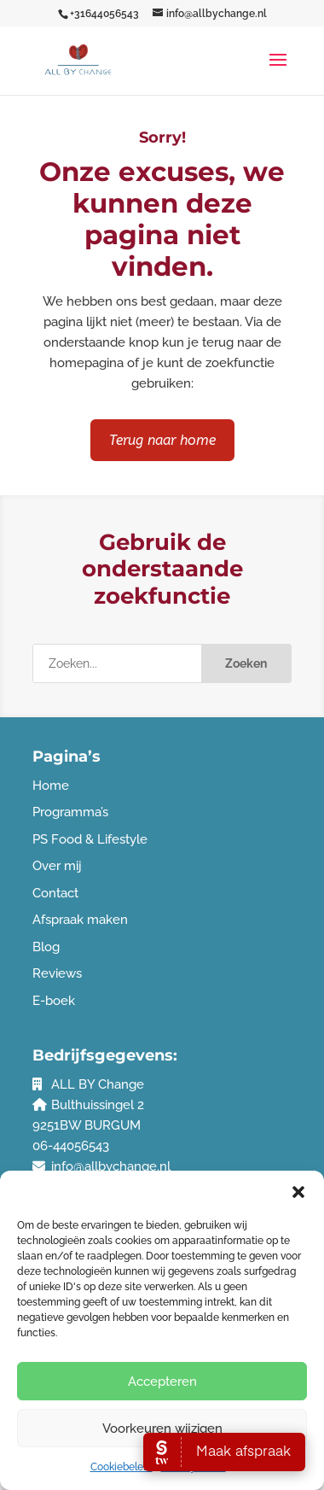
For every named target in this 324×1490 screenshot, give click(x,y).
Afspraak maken (80, 919)
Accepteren (162, 1381)
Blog (46, 947)
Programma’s (70, 812)
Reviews (57, 973)
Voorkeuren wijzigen (162, 1428)
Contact (55, 893)
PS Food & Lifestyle (90, 839)
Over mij (57, 866)
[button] (298, 1192)
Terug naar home (162, 440)
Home (50, 785)
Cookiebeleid (121, 1467)
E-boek (53, 1000)
